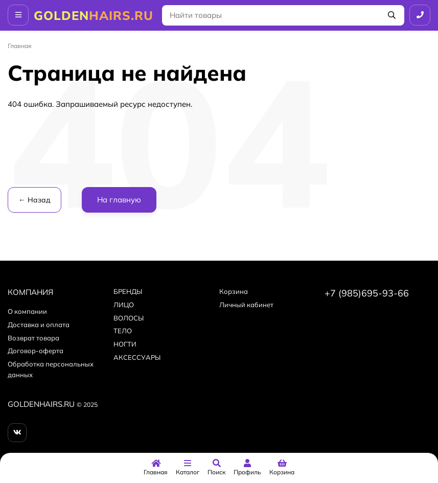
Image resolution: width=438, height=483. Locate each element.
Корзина (233, 291)
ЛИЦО (123, 305)
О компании (27, 311)
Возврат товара (33, 338)
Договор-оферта (35, 351)
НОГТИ (124, 344)
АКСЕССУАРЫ (136, 357)
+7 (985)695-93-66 (367, 293)
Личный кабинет (246, 305)
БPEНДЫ (127, 291)
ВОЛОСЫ (128, 318)
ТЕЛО (122, 331)
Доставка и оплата (39, 324)
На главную (119, 199)
